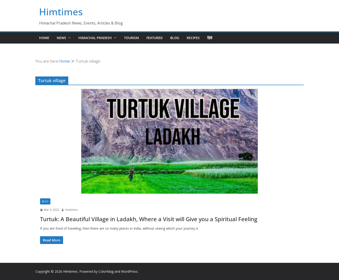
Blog (174, 38)
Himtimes (61, 11)
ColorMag (105, 271)
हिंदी (209, 38)
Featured (154, 38)
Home (44, 38)
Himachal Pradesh (95, 38)
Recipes (193, 38)
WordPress (129, 271)
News (61, 38)
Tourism (131, 38)
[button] (68, 38)
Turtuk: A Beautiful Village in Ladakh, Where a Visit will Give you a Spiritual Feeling (148, 219)
